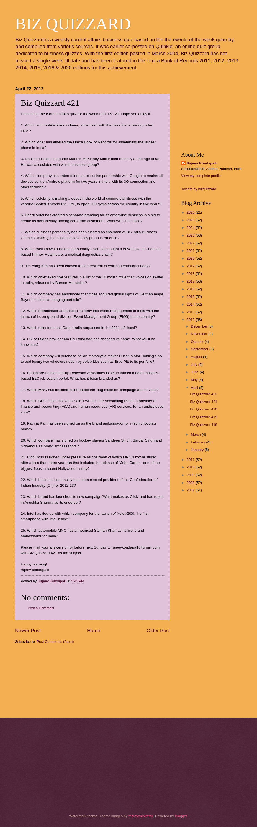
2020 (191, 258)
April (195, 387)
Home (93, 630)
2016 (191, 289)
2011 (191, 460)
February (198, 442)
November (199, 334)
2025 (191, 220)
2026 (191, 212)
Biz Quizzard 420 (203, 409)
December (199, 326)
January (197, 450)
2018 (191, 274)
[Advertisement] (42, 680)
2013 (191, 312)
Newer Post (28, 630)
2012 (191, 320)
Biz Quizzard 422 (203, 394)
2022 (191, 243)
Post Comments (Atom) (55, 642)
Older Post (158, 630)
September (200, 349)
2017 (191, 281)
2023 (191, 235)
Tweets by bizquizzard (198, 189)
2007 (191, 490)
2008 (191, 483)
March (196, 434)
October (197, 341)
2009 (191, 475)
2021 (191, 250)
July (194, 364)
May (195, 380)
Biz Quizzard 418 (203, 425)
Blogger (181, 816)
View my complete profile (201, 176)
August (197, 357)
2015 (191, 297)
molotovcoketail (140, 816)
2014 (191, 304)
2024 (191, 227)
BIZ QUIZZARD (73, 24)
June (195, 372)
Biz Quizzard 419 (203, 417)
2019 (191, 266)
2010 (191, 467)
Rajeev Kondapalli (202, 163)
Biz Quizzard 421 (203, 402)
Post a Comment (41, 608)
